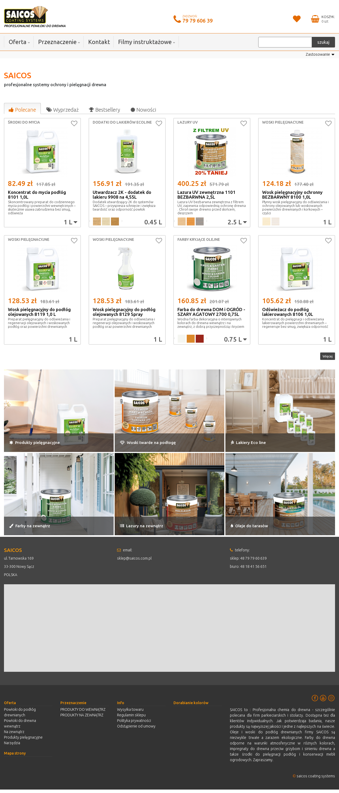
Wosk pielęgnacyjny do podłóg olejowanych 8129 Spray (124, 312)
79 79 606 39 (197, 21)
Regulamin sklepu (131, 718)
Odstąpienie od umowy (136, 729)
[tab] (22, 108)
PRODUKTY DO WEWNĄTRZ (82, 713)
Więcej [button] (324, 358)
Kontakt (99, 41)
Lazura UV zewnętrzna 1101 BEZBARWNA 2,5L (206, 195)
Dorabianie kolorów (190, 706)
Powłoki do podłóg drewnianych (20, 716)
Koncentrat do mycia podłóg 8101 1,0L (37, 195)
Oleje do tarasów (257, 528)
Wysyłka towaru (130, 713)
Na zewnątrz (14, 735)
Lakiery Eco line (255, 445)
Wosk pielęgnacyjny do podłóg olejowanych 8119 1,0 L (39, 312)
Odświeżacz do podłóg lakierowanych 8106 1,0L (287, 312)
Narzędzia (12, 746)
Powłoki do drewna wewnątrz (20, 727)
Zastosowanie (319, 54)
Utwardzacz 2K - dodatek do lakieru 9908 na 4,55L (122, 195)
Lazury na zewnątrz (150, 528)
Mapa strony (15, 757)
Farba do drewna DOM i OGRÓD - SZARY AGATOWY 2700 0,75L (211, 312)
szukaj (323, 42)
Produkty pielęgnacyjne (45, 445)
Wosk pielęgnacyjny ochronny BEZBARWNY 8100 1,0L (292, 195)
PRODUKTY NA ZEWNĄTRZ (81, 718)
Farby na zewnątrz (38, 528)
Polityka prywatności (134, 724)
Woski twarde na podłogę (159, 445)
